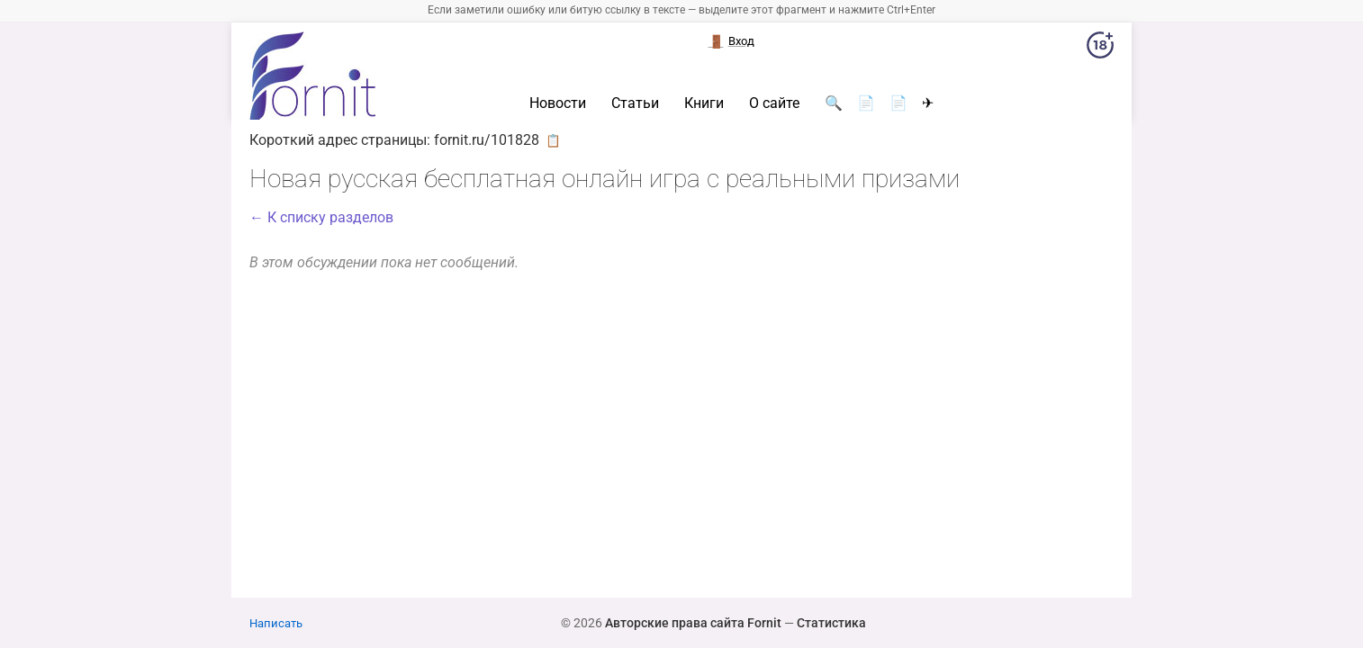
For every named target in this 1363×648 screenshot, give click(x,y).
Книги (704, 103)
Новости (557, 103)
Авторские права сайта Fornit (693, 623)
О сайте (774, 103)
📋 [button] (553, 140)
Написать (275, 623)
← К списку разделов (321, 217)
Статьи (635, 103)
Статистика (831, 623)
